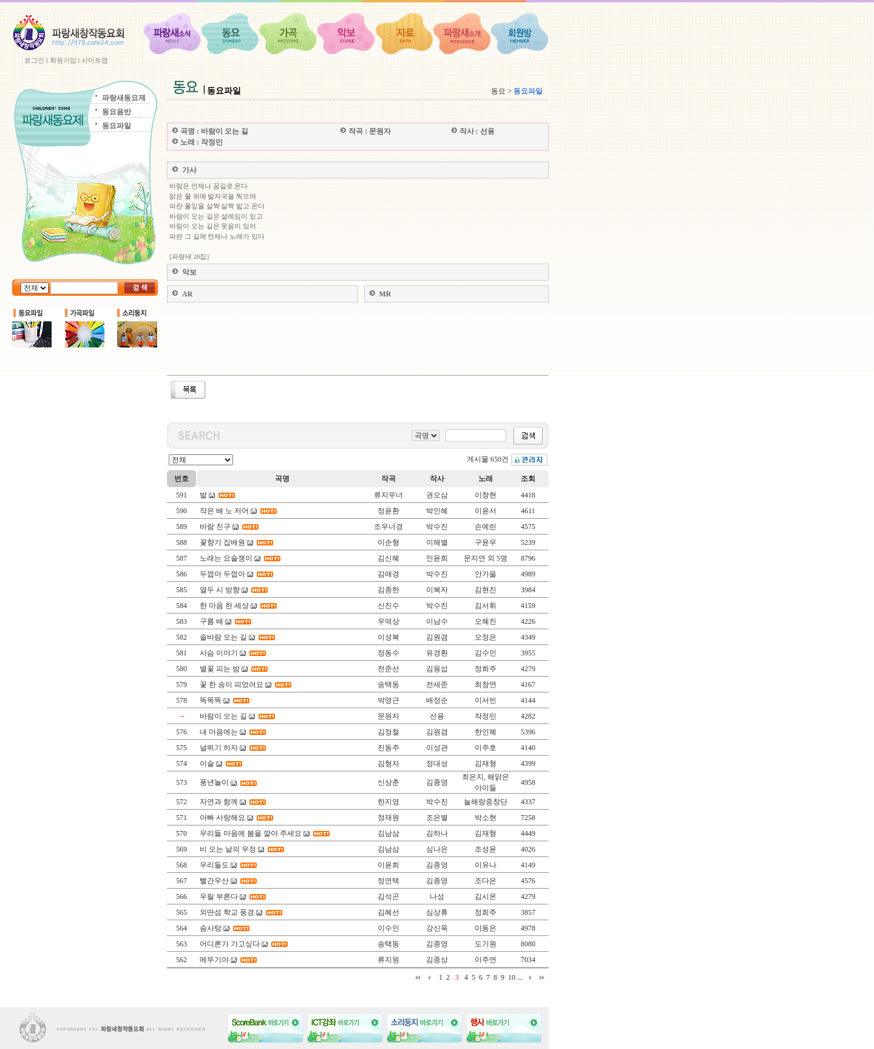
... (520, 977)
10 (511, 977)
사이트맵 (94, 60)
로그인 (34, 60)
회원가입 (63, 60)
